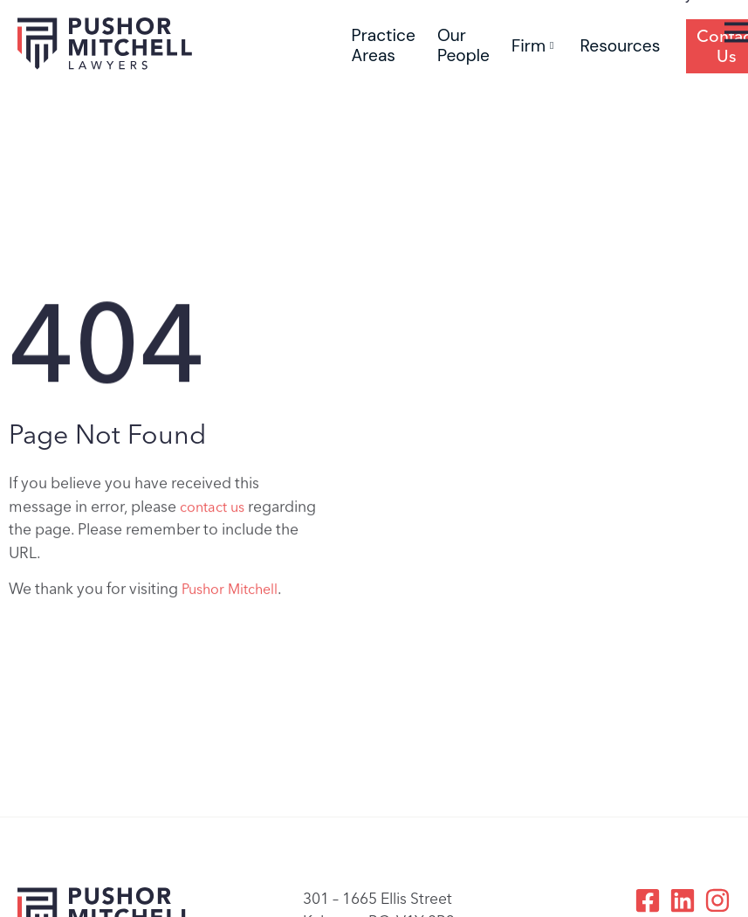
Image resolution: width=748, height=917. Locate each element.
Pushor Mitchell (230, 591)
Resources (620, 46)
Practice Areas (383, 45)
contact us (212, 509)
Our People (463, 45)
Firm (532, 46)
